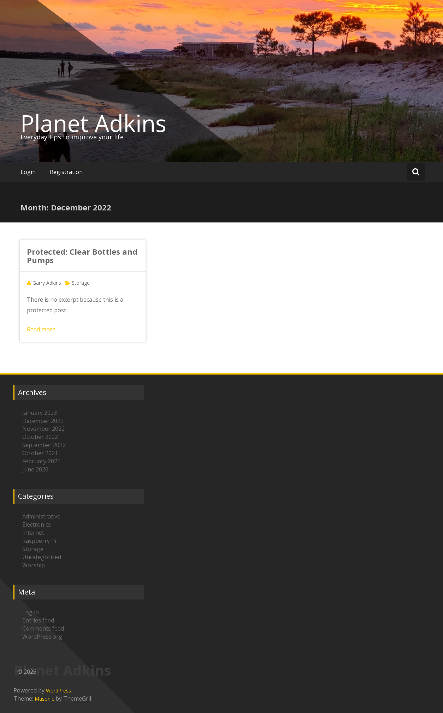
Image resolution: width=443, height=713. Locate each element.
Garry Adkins (47, 282)
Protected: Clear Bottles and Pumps (82, 255)
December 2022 (43, 421)
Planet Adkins (93, 123)
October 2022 (40, 437)
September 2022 (44, 445)
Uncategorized (41, 557)
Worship (33, 565)
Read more (41, 329)
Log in (30, 612)
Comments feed (43, 628)
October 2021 (40, 453)
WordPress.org (42, 636)
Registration (66, 172)
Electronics (36, 524)
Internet (33, 533)
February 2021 (41, 461)
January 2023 (39, 413)
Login (28, 172)
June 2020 (35, 469)
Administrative (41, 516)
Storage (81, 282)
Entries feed (38, 620)
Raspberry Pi (39, 541)
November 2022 (43, 429)
